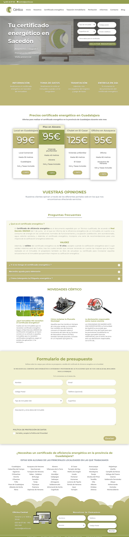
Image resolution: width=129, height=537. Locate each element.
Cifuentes (16, 479)
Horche (16, 477)
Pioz (54, 472)
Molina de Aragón (74, 472)
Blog (123, 10)
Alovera (55, 466)
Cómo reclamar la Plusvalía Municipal (63, 320)
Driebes (94, 487)
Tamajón (74, 490)
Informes (104, 10)
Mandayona (93, 472)
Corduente (94, 469)
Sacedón (35, 479)
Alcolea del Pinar (93, 477)
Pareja (93, 474)
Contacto (114, 10)
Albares (93, 484)
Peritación (92, 10)
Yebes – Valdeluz (35, 474)
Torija (35, 482)
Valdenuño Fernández (112, 479)
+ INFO (26, 172)
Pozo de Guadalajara (16, 484)
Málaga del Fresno (113, 474)
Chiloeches (16, 474)
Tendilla (93, 479)
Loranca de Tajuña (74, 482)
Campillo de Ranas (113, 472)
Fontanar (74, 477)
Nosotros (37, 10)
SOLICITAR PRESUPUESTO (102, 44)
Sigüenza (16, 472)
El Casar (74, 466)
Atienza (93, 490)
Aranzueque (93, 466)
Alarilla (112, 469)
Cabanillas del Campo (16, 469)
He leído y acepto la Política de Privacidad (30, 433)
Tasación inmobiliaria (76, 10)
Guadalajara (16, 466)
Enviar (109, 438)
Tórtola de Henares (74, 484)
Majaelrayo (113, 466)
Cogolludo (55, 490)
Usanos (113, 477)
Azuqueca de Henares (35, 466)
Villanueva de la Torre (55, 469)
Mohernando (113, 484)
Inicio (28, 10)
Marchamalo (35, 469)
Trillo (16, 482)
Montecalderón (113, 490)
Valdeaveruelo (54, 484)
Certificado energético (54, 10)
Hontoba (113, 487)
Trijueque (35, 484)
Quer (74, 487)
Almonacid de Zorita (55, 487)
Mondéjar (54, 474)
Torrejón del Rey (74, 469)
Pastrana (35, 487)
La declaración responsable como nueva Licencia (97, 320)
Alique (112, 482)
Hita (93, 482)
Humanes (74, 479)
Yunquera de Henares (35, 472)
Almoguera (55, 482)
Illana (16, 490)
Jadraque (54, 479)
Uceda (74, 474)
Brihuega (35, 477)
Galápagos (55, 477)
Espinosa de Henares (35, 490)
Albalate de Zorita (16, 487)
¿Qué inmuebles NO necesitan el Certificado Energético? (29, 322)
